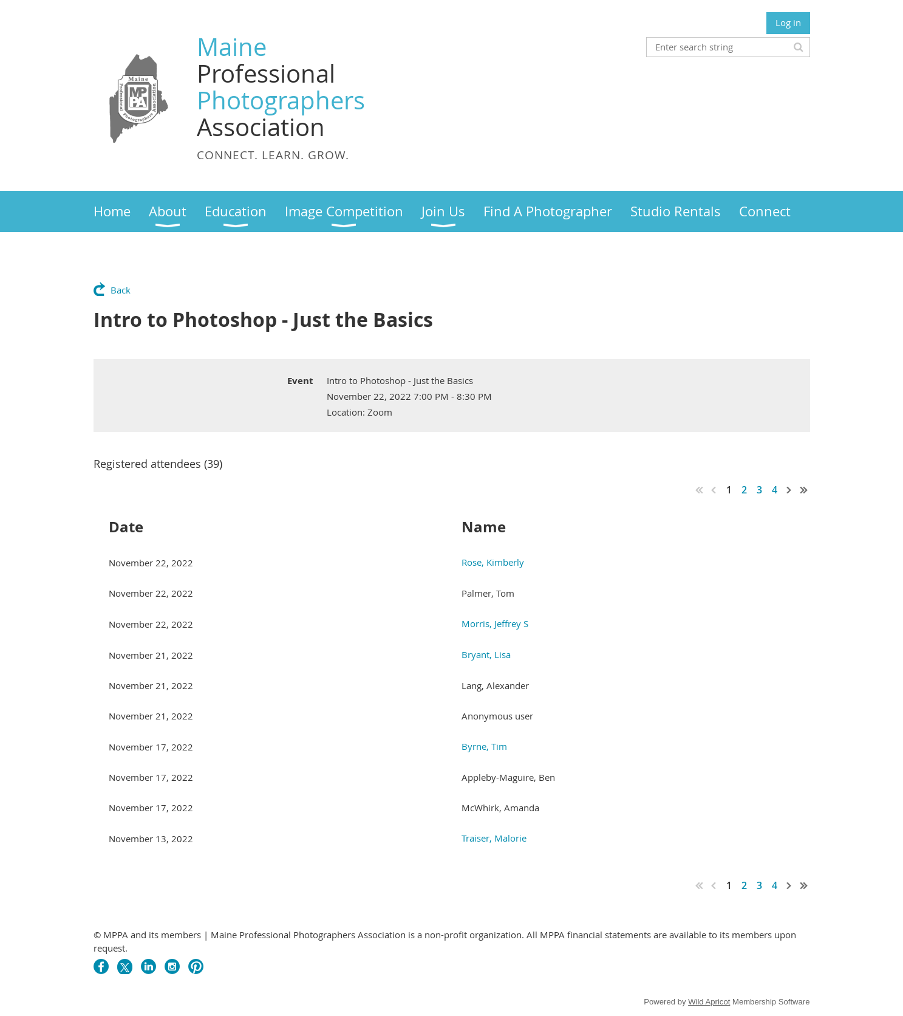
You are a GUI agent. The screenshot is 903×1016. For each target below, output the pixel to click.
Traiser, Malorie (494, 838)
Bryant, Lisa (486, 654)
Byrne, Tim (484, 746)
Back (121, 290)
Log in (788, 22)
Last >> (804, 490)
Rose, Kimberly (493, 562)
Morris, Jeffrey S (495, 623)
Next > (789, 490)
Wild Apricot (709, 1001)
